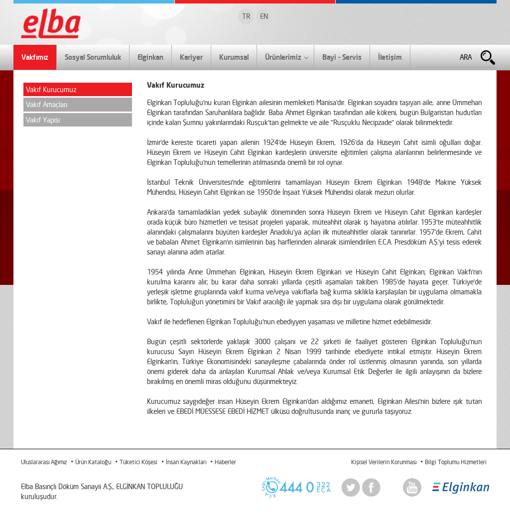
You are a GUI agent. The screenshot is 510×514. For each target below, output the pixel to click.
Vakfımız (34, 57)
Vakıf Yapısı (43, 120)
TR (246, 16)
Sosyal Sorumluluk (93, 57)
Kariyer (191, 57)
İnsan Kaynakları (186, 462)
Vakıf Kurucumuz (51, 89)
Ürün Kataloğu (93, 462)
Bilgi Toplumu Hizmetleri (456, 462)
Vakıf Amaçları (46, 104)
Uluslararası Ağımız (44, 462)
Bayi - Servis (342, 57)
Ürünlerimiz (286, 58)
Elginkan (150, 57)
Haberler (225, 462)
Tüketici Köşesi (138, 462)
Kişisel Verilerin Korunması (383, 462)
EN (264, 16)
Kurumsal (234, 57)
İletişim (390, 57)
